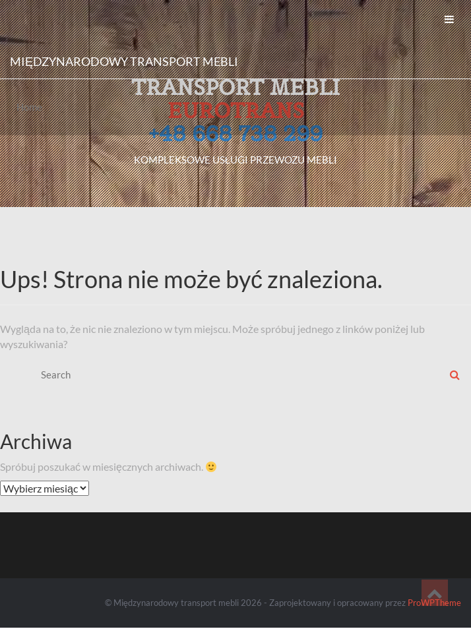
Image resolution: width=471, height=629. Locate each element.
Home (29, 107)
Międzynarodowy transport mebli (124, 61)
